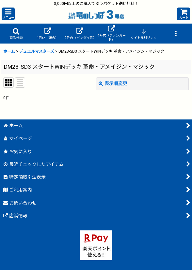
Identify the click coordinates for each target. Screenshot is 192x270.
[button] (8, 14)
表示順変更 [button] (113, 83)
